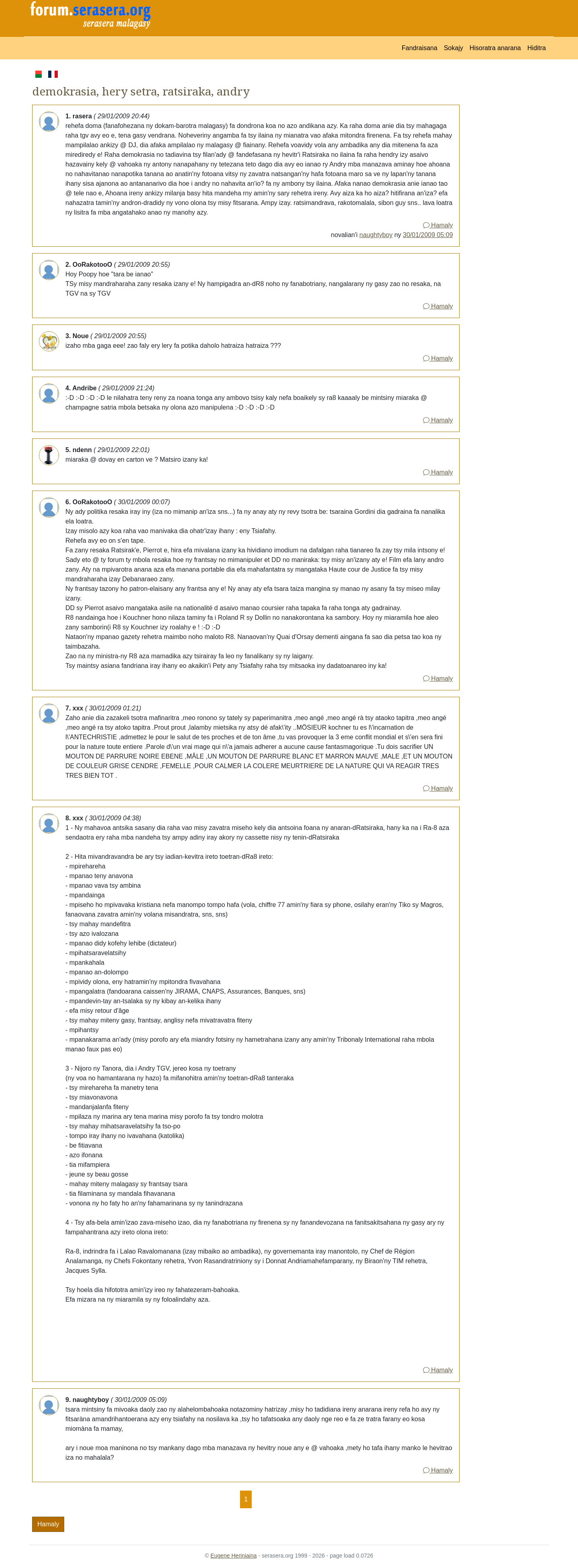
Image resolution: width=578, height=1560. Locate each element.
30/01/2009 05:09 (428, 234)
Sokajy (453, 48)
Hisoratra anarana (495, 48)
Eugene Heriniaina (233, 1555)
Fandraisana (420, 48)
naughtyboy (376, 234)
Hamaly (438, 225)
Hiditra (536, 48)
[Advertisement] (504, 189)
